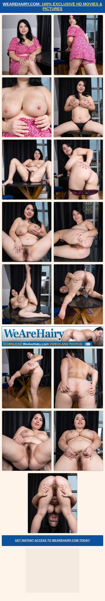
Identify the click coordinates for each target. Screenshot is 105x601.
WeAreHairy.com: (52, 6)
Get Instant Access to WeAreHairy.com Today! (52, 540)
